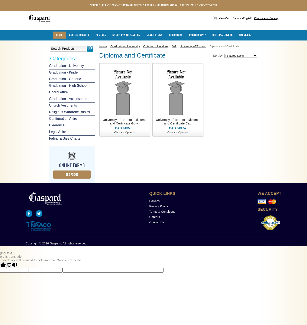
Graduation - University (66, 66)
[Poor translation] (11, 265)
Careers (154, 217)
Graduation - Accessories (68, 99)
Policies (154, 201)
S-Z (174, 46)
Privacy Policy (158, 206)
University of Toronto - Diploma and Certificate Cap (178, 121)
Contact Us (156, 222)
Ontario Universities (155, 46)
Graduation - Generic (65, 79)
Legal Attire (57, 132)
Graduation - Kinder (64, 72)
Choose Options (124, 132)
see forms (72, 174)
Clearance (57, 125)
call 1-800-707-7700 (203, 5)
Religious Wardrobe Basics (69, 112)
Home (103, 46)
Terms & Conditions (162, 211)
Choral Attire (58, 92)
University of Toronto (193, 46)
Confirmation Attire (63, 118)
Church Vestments (63, 105)
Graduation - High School (68, 85)
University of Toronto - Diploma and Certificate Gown (124, 121)
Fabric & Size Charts (64, 138)
